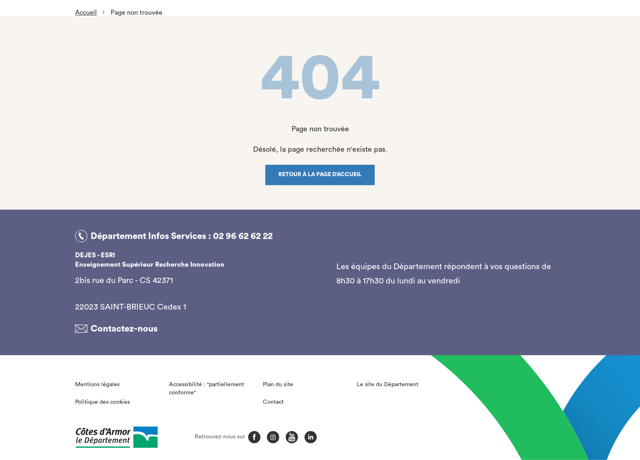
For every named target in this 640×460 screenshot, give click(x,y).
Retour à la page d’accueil (320, 174)
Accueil (86, 12)
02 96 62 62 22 (243, 236)
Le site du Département (387, 384)
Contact (273, 402)
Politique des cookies (102, 402)
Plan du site (278, 384)
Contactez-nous (124, 328)
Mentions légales (97, 384)
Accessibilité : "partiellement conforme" (206, 389)
